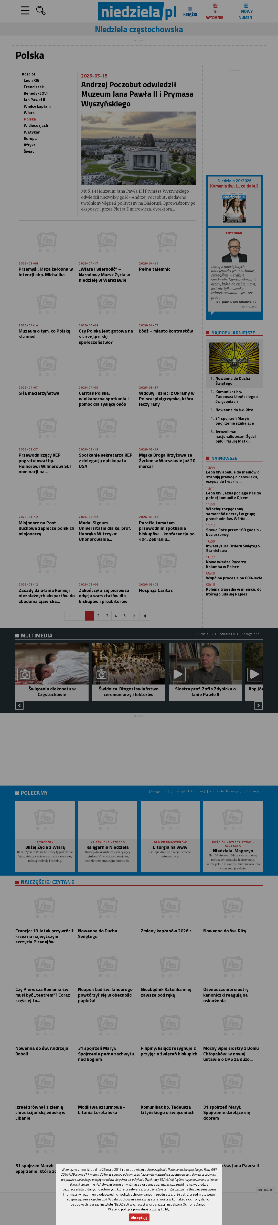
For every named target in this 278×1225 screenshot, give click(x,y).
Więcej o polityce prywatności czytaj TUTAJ (138, 1209)
